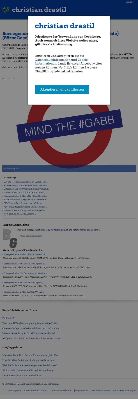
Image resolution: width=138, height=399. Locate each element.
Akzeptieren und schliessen (62, 90)
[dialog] (69, 60)
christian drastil (65, 26)
